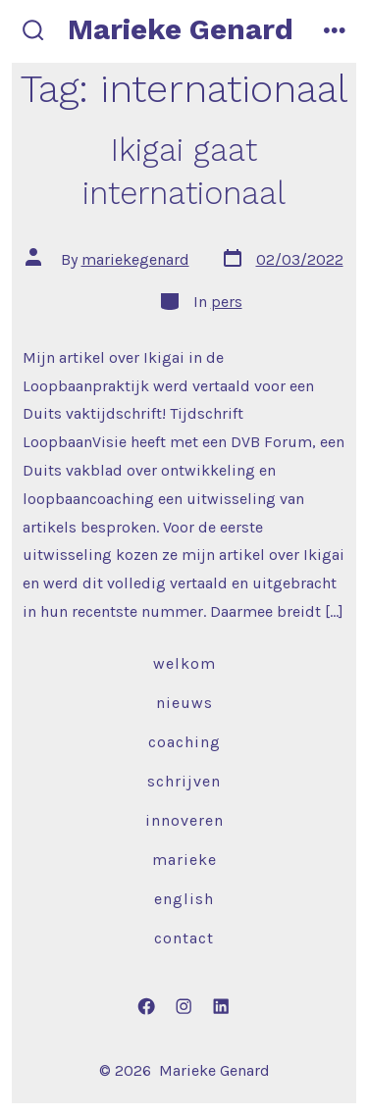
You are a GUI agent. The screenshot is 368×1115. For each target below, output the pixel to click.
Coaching (184, 742)
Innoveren (184, 820)
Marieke (184, 859)
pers (226, 301)
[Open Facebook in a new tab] (147, 1006)
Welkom (184, 663)
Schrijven (184, 781)
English (184, 898)
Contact (184, 938)
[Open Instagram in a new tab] (184, 1006)
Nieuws (184, 702)
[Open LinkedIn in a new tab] (220, 1006)
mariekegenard (135, 259)
